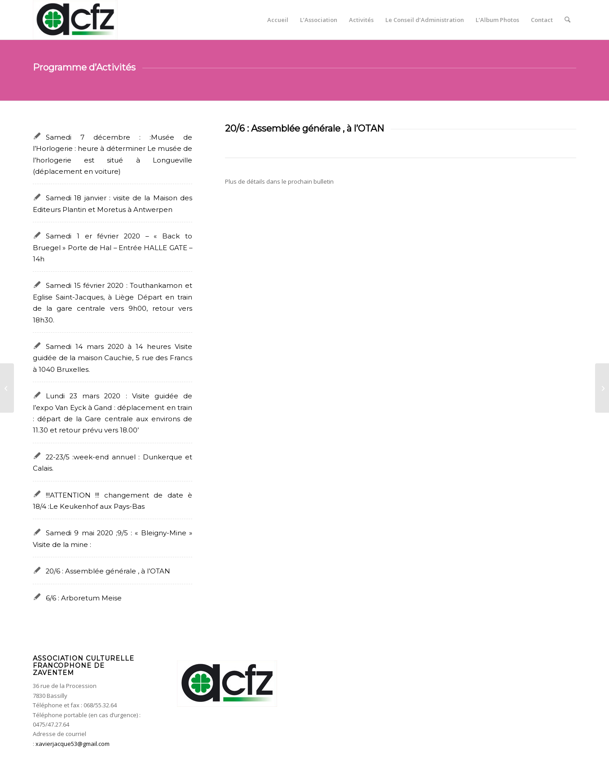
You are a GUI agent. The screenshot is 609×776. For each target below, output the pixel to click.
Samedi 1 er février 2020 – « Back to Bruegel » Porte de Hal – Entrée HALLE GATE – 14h (112, 247)
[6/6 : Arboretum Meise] (7, 388)
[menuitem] (277, 20)
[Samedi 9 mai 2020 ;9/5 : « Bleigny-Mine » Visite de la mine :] (602, 388)
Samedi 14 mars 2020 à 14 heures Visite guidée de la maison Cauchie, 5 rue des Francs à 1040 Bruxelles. (112, 358)
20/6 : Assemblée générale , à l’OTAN (108, 571)
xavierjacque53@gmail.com (72, 744)
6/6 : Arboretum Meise (84, 598)
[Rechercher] (567, 20)
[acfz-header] (75, 20)
